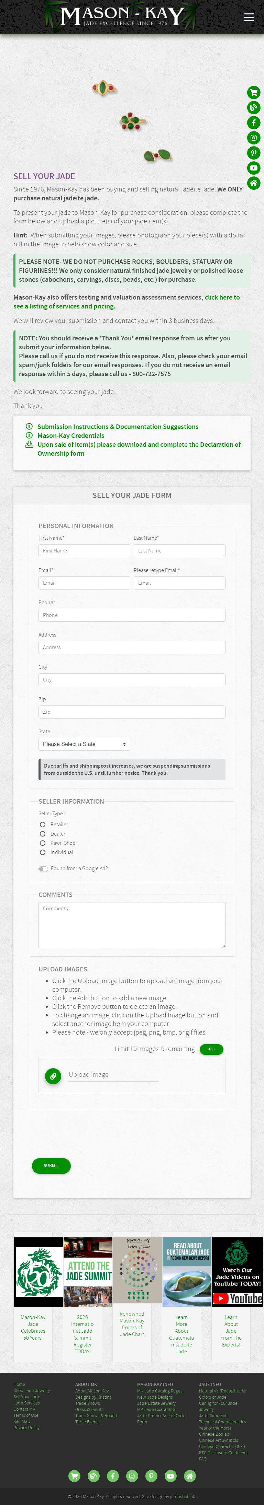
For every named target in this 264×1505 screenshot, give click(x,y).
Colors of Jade (213, 1397)
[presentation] (82, 1131)
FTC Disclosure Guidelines (224, 1452)
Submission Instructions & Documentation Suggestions (118, 426)
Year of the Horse (215, 1428)
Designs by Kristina (93, 1397)
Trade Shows (87, 1403)
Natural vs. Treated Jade (222, 1391)
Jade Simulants (214, 1415)
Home (19, 1384)
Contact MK (24, 1409)
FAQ (203, 1459)
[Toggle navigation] (249, 17)
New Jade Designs (155, 1397)
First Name (51, 538)
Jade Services (26, 1403)
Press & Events (89, 1409)
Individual (62, 852)
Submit (51, 1166)
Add (211, 1049)
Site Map (21, 1421)
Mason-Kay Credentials (70, 435)
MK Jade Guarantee (156, 1409)
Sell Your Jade (26, 1396)
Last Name (146, 538)
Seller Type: (52, 813)
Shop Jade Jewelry (31, 1390)
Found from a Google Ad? (79, 868)
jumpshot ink (182, 1496)
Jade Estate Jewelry (156, 1403)
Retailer (59, 824)
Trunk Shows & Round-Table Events (97, 1418)
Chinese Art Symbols (218, 1440)
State (44, 731)
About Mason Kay (92, 1391)
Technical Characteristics (222, 1422)
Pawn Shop (63, 843)
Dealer (58, 833)
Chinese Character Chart (222, 1446)
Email (45, 570)
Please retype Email (157, 570)
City (42, 667)
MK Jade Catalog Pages (160, 1391)
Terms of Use (25, 1415)
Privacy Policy (26, 1427)
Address (47, 634)
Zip (42, 699)
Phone (46, 602)
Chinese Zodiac (214, 1434)
